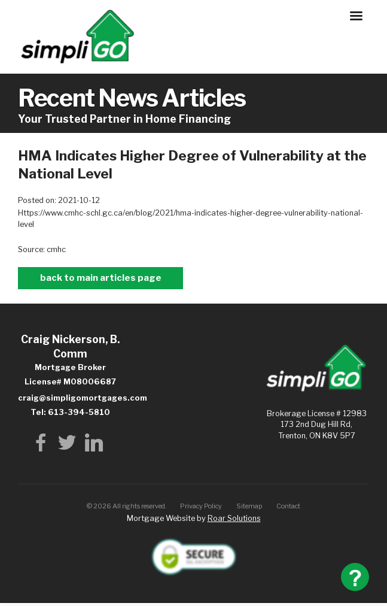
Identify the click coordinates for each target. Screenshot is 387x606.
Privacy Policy (201, 506)
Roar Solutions (234, 518)
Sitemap (249, 506)
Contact (288, 506)
